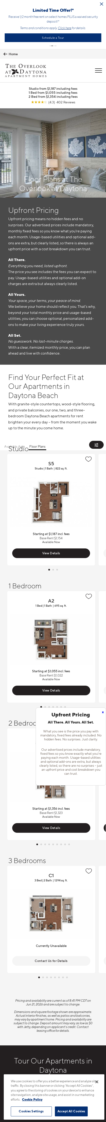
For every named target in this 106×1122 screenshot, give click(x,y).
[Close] (97, 1082)
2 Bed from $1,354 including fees (53, 96)
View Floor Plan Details (51, 509)
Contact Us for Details (51, 961)
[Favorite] (88, 459)
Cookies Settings (31, 1111)
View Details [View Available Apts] (51, 553)
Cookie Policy (32, 1099)
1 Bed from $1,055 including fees (53, 92)
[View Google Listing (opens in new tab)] (53, 102)
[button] (50, 45)
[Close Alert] (85, 4)
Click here (48, 28)
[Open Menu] (98, 70)
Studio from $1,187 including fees (53, 88)
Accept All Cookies (71, 1111)
